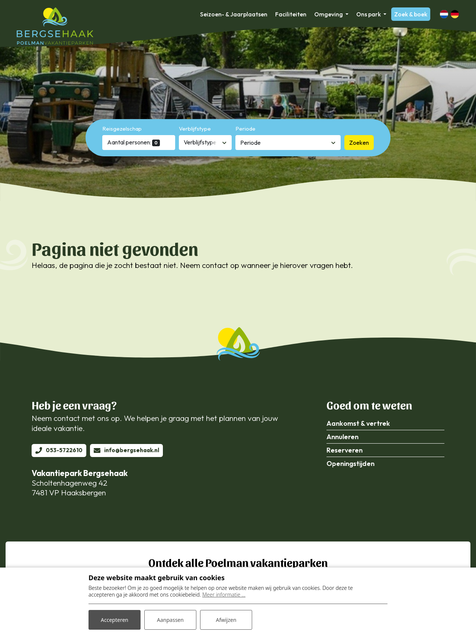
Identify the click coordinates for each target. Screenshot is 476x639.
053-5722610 (64, 450)
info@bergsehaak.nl (131, 450)
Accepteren (114, 619)
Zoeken (359, 142)
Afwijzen (226, 619)
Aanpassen (170, 619)
